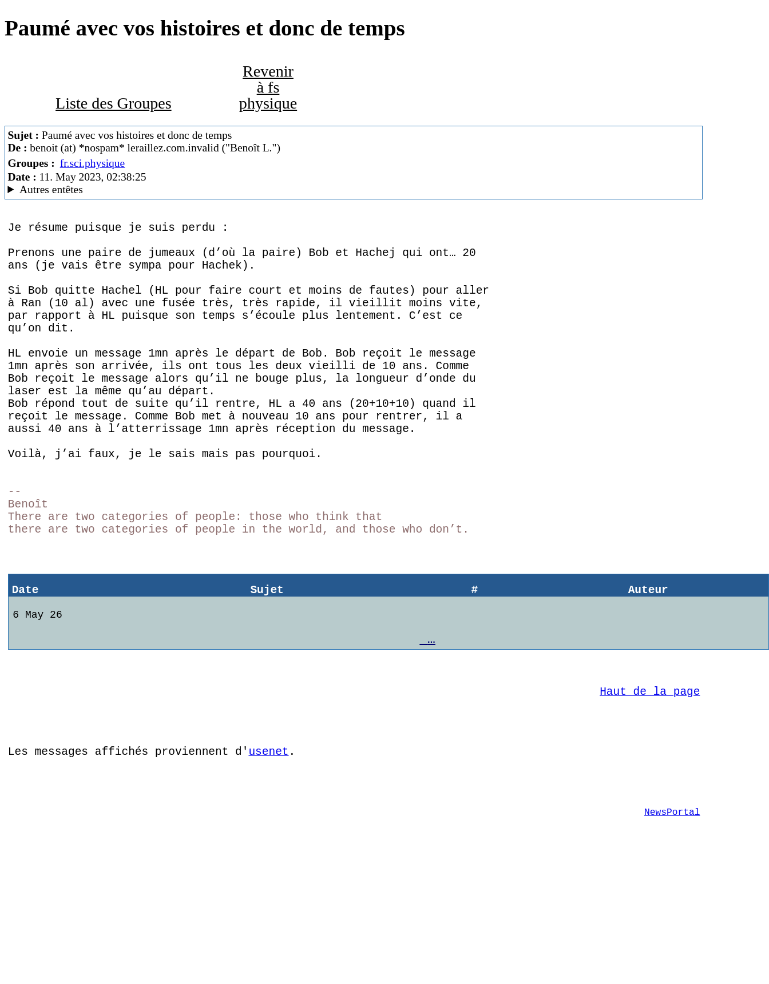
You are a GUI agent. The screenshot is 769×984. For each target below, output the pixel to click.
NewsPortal (672, 923)
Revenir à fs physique (268, 87)
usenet (268, 853)
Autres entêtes (51, 189)
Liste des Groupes (114, 103)
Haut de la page (650, 785)
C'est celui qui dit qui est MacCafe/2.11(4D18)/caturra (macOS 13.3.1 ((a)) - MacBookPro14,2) (353, 189)
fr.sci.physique (92, 163)
